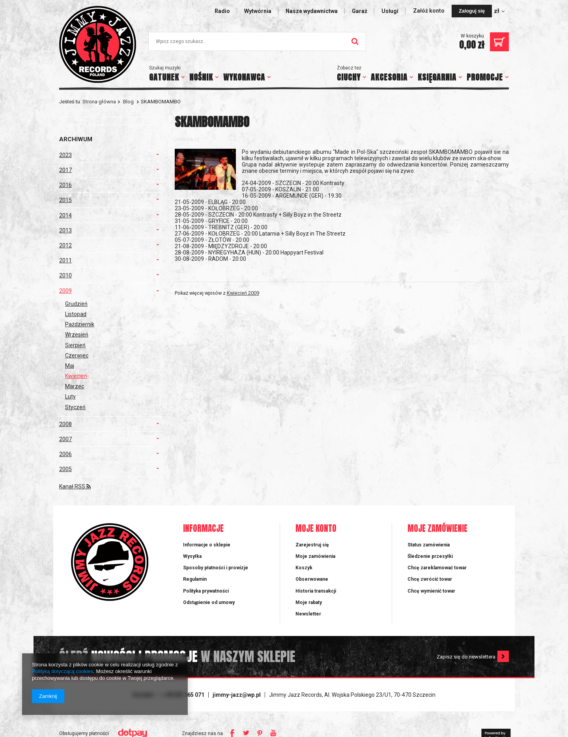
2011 (65, 260)
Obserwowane (311, 579)
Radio (222, 11)
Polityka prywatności (206, 591)
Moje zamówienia (315, 556)
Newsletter (308, 614)
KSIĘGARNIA (437, 77)
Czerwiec (76, 355)
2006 (65, 454)
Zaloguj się (472, 11)
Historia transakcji (315, 591)
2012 (65, 245)
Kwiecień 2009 (243, 293)
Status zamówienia (428, 544)
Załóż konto (429, 10)
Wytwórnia (257, 11)
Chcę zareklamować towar (437, 567)
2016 (65, 185)
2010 (65, 275)
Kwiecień (76, 376)
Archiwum (75, 139)
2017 (65, 170)
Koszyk (303, 567)
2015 (65, 200)
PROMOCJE (485, 77)
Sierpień (75, 345)
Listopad (75, 314)
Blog (128, 102)
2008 (65, 424)
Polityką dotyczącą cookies (62, 671)
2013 (65, 230)
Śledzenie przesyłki (430, 556)
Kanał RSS (75, 486)
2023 (65, 155)
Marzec (74, 386)
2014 (65, 215)
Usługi (389, 11)
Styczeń (75, 407)
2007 (65, 439)
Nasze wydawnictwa (312, 11)
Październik (79, 324)
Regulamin (195, 579)
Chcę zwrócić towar (429, 579)
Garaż (359, 11)
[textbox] (257, 41)
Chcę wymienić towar (431, 591)
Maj (69, 366)
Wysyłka (192, 556)
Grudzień (76, 304)
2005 (65, 469)
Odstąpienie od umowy (209, 602)
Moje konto (315, 529)
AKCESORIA (389, 77)
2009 (65, 291)
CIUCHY (349, 77)
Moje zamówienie (437, 529)
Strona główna (99, 102)
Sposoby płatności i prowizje (215, 567)
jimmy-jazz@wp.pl (237, 695)
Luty (70, 396)
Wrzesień (76, 334)
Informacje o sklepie (206, 544)
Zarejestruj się (312, 544)
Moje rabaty (308, 602)
